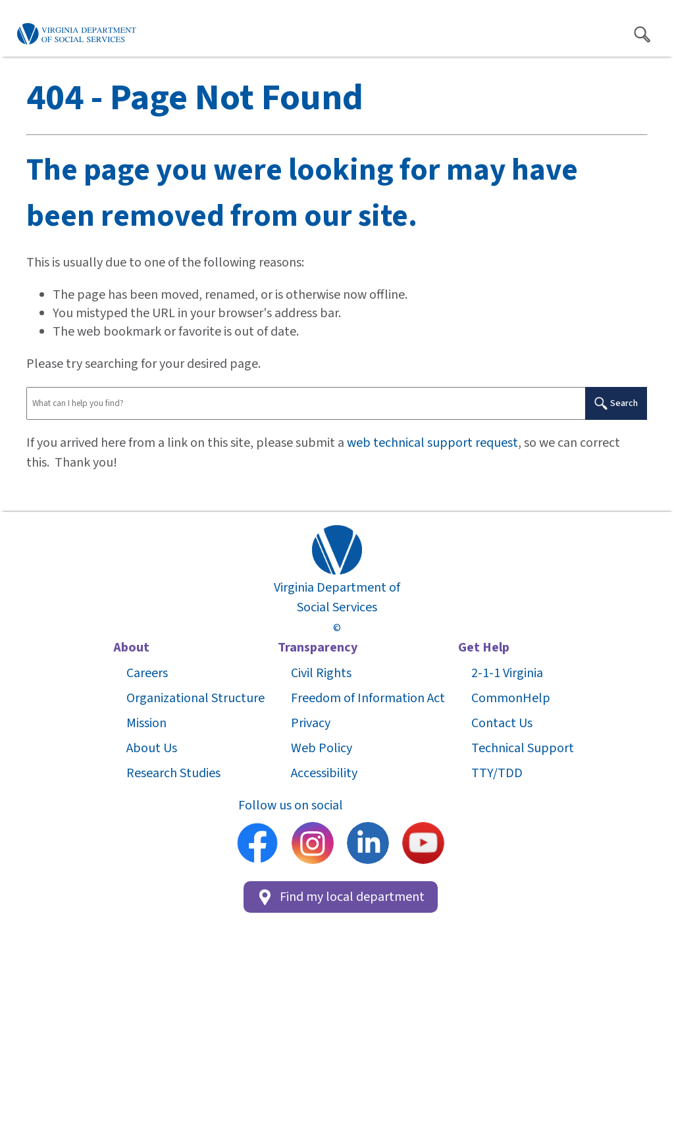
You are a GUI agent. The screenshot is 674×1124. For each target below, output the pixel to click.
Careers (147, 673)
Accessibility (324, 773)
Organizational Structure (195, 698)
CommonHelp (510, 698)
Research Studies (173, 773)
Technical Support (522, 748)
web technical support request (432, 443)
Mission (146, 723)
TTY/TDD (497, 773)
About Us (151, 748)
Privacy (310, 723)
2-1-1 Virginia (507, 673)
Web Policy (321, 748)
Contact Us (501, 723)
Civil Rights (321, 673)
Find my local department (341, 897)
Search (616, 403)
